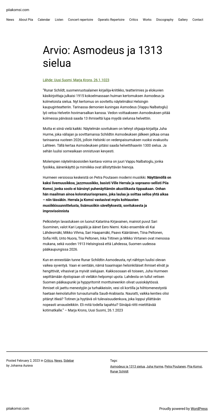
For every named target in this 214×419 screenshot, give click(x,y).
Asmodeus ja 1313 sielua (127, 366)
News (58, 360)
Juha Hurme (154, 366)
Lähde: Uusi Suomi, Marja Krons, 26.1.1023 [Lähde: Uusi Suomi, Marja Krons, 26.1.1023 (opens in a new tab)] (76, 80)
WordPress (199, 409)
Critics (48, 360)
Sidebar (68, 360)
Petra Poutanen (175, 366)
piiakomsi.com (17, 10)
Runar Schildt (119, 371)
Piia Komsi (194, 366)
